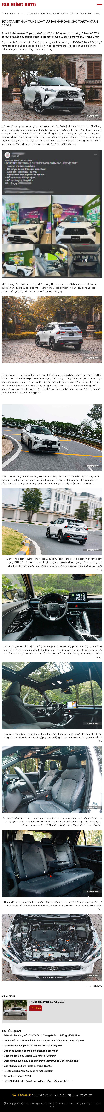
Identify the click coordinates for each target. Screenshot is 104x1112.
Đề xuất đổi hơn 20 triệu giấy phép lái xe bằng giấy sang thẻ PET (38, 1081)
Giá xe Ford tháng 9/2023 (17, 1076)
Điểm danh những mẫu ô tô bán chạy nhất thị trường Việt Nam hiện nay (41, 1060)
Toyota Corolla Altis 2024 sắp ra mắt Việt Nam (28, 1070)
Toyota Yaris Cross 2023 (15, 374)
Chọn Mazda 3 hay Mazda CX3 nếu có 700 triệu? (30, 1055)
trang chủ (7, 13)
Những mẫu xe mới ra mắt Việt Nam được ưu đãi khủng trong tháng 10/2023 (44, 1040)
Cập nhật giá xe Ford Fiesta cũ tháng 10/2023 (28, 1065)
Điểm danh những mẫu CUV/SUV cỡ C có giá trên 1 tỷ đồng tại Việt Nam (42, 1035)
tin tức (20, 13)
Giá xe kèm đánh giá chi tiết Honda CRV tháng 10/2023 (33, 1045)
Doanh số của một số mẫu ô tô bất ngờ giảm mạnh (31, 1050)
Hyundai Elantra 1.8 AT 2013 (46, 1001)
